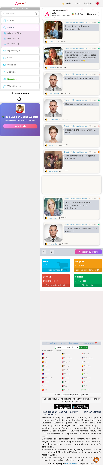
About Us (77, 399)
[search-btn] (36, 13)
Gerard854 (53, 119)
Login (77, 3)
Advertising (66, 399)
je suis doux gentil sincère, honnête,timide (77, 27)
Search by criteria (88, 252)
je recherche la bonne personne (80, 78)
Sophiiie (52, 68)
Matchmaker (11, 38)
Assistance (96, 459)
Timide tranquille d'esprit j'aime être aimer (80, 157)
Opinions (84, 395)
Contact (71, 401)
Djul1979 (52, 42)
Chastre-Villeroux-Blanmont (76, 22)
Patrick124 (53, 145)
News (57, 395)
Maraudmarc (54, 93)
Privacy (86, 399)
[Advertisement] (71, 14)
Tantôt (20, 3)
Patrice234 (53, 171)
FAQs (78, 401)
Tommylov (53, 244)
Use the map (11, 43)
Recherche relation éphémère (79, 104)
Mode (66, 3)
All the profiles (12, 33)
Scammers (67, 395)
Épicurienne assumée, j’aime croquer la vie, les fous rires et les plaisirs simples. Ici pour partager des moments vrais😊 (80, 56)
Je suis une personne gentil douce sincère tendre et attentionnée (78, 205)
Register (88, 3)
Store (75, 395)
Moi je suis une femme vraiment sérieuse (80, 131)
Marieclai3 (53, 218)
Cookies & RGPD (51, 399)
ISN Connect (71, 463)
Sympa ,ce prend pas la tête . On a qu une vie (81, 229)
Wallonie (92, 22)
